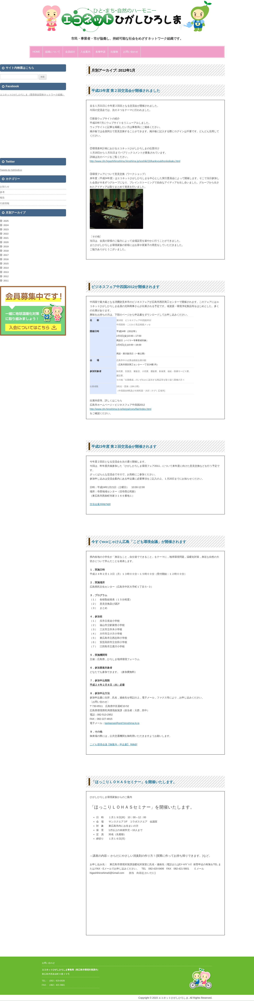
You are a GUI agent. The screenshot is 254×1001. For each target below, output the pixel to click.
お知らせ (4, 186)
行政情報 (4, 203)
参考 (2, 192)
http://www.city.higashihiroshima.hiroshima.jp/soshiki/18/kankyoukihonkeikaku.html (135, 161)
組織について (52, 51)
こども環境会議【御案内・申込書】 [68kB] (113, 744)
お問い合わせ (130, 51)
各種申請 (100, 51)
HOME (36, 51)
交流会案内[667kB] (100, 504)
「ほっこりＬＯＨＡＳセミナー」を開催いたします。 (134, 782)
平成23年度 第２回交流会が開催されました (125, 91)
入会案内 (85, 51)
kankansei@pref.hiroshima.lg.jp (122, 723)
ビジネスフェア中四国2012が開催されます (125, 287)
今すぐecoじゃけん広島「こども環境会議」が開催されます (138, 542)
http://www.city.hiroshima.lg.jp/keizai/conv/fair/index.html (120, 409)
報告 (2, 197)
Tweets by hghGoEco (11, 170)
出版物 (114, 51)
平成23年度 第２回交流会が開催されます (124, 446)
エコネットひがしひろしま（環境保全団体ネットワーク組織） (32, 94)
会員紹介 (70, 51)
